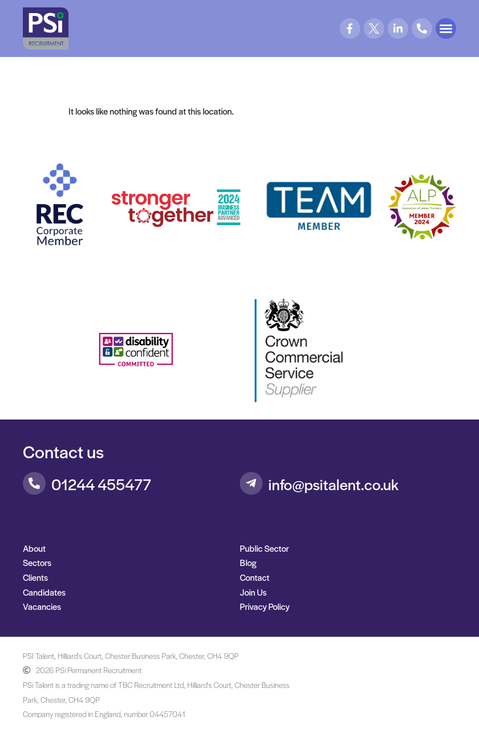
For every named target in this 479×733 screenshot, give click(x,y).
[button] (446, 28)
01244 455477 (101, 484)
